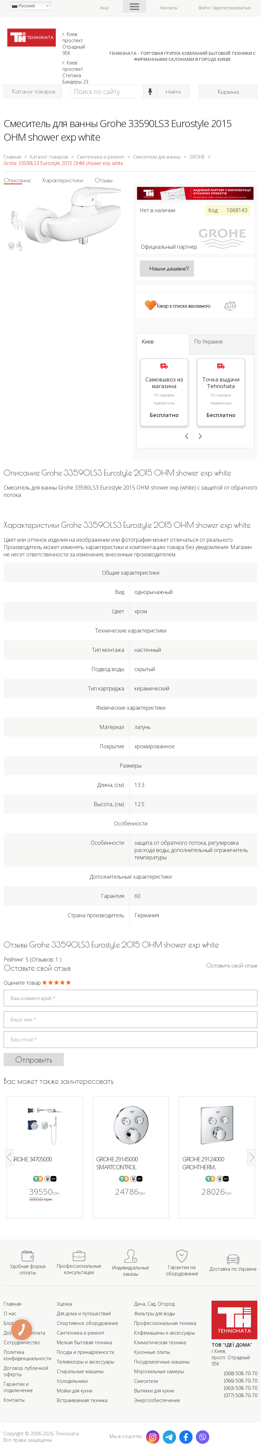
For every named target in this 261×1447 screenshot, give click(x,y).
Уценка (64, 1304)
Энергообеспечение (157, 1400)
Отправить (33, 1059)
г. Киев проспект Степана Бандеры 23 (75, 72)
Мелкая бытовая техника (84, 1342)
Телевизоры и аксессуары (85, 1362)
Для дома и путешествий (84, 1313)
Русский (23, 6)
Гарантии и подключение (18, 1387)
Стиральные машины (80, 1371)
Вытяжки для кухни (154, 1390)
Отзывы (104, 180)
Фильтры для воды (154, 1313)
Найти (173, 91)
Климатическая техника (160, 1342)
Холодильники (72, 1381)
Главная (12, 1304)
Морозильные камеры (159, 1371)
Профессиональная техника (165, 1323)
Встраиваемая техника (82, 1400)
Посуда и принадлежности (85, 1352)
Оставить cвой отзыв (231, 965)
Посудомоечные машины (162, 1362)
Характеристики (62, 180)
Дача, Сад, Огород (154, 1304)
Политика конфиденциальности (27, 1355)
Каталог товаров (34, 91)
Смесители (146, 1381)
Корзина (228, 91)
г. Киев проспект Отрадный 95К (73, 43)
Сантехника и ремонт (81, 1333)
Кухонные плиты (152, 1352)
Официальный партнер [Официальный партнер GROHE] (195, 246)
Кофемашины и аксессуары (164, 1333)
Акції (104, 8)
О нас (10, 1313)
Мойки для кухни (74, 1390)
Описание (17, 180)
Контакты (169, 8)
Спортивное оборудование (87, 1323)
